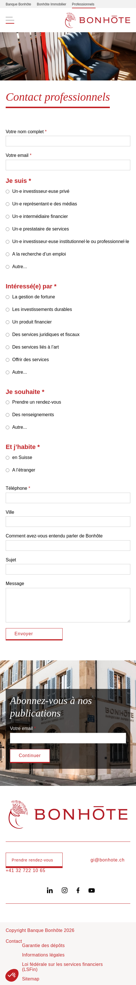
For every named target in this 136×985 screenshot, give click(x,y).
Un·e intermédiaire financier (40, 216)
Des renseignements (33, 414)
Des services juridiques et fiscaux (46, 334)
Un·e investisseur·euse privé (40, 191)
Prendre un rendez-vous (36, 402)
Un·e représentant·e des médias (44, 203)
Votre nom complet (25, 131)
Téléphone (16, 488)
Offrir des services (30, 359)
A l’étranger (23, 470)
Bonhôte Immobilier (51, 4)
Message (15, 583)
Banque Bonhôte (18, 4)
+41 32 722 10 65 (26, 870)
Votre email (17, 155)
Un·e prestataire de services (40, 228)
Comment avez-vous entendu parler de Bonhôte (54, 535)
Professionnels (83, 4)
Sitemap (30, 978)
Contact (14, 941)
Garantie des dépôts (43, 945)
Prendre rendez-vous (32, 860)
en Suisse (22, 457)
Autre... (19, 266)
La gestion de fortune (33, 296)
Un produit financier (32, 321)
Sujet (11, 559)
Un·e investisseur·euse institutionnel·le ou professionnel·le (70, 241)
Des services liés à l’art (35, 347)
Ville (10, 512)
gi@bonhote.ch (107, 859)
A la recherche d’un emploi (39, 254)
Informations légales (43, 954)
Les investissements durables (42, 309)
